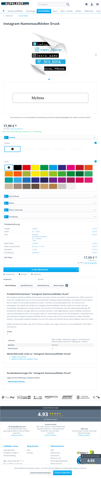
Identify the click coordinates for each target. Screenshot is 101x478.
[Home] (3, 11)
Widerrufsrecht (56, 464)
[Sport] (55, 11)
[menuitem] (53, 4)
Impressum (54, 455)
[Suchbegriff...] (53, 4)
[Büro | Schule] (66, 11)
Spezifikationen (26, 285)
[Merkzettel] (86, 4)
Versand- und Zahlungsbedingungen (59, 459)
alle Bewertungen (50, 419)
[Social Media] (44, 11)
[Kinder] (78, 11)
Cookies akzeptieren (62, 473)
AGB (52, 450)
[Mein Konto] (92, 4)
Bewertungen (61, 285)
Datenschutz (55, 453)
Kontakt (30, 453)
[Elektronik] (89, 11)
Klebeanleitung (43, 285)
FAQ (28, 450)
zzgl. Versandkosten (16, 129)
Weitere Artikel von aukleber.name (23, 359)
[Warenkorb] (97, 4)
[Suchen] (67, 4)
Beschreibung (10, 285)
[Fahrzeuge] (31, 11)
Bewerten (36, 274)
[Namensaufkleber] (15, 11)
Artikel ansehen (17, 435)
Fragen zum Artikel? (17, 357)
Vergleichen (9, 274)
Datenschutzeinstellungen (40, 473)
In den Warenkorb (55, 269)
